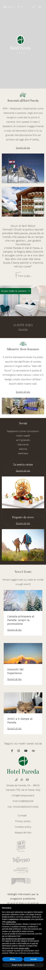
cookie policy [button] (11, 922)
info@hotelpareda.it (23, 795)
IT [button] (20, 6)
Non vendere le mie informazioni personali (18, 939)
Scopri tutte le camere (15, 291)
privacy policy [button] (24, 948)
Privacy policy (23, 821)
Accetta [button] (33, 959)
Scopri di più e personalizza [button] (23, 965)
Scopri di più (23, 147)
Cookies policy (23, 826)
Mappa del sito (23, 832)
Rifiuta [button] (12, 959)
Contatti (22, 815)
